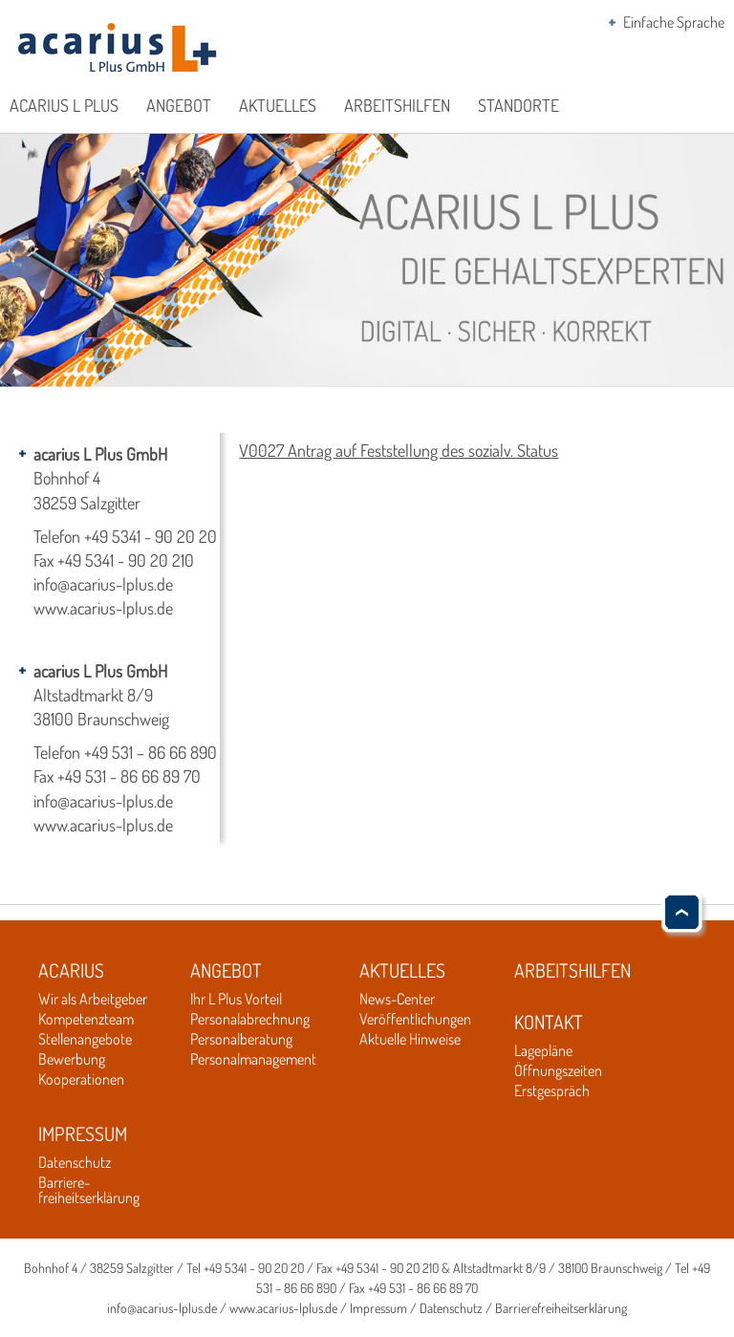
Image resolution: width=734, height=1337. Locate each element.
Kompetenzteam (86, 1018)
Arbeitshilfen (397, 105)
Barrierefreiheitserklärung (561, 1308)
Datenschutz (74, 1162)
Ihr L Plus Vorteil (236, 998)
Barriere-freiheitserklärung (89, 1190)
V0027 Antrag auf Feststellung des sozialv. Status (398, 450)
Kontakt (548, 1021)
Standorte (518, 105)
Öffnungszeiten (558, 1070)
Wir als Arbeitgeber (92, 998)
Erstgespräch (552, 1090)
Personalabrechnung (250, 1018)
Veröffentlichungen (415, 1018)
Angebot (178, 105)
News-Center (397, 998)
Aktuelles (277, 105)
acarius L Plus (64, 105)
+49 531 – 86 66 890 (150, 752)
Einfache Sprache (673, 22)
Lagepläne (543, 1050)
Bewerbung (71, 1058)
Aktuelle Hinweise (410, 1038)
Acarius (71, 970)
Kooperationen (81, 1079)
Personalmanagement (253, 1058)
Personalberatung (241, 1038)
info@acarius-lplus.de (103, 583)
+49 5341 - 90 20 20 (150, 536)
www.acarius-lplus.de (103, 607)
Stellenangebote (85, 1038)
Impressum (82, 1133)
